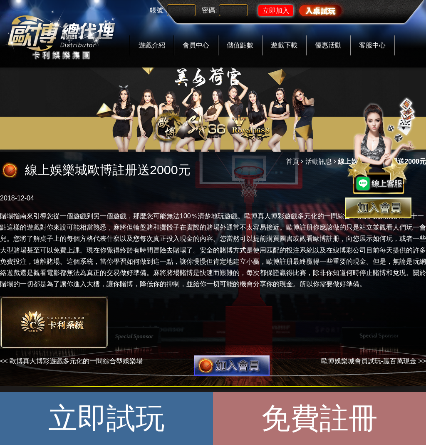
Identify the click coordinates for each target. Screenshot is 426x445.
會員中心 (196, 45)
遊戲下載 (284, 45)
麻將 (119, 227)
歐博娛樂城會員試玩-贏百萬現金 (368, 361)
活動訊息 (318, 161)
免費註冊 (319, 418)
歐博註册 (326, 238)
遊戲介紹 (152, 45)
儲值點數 (240, 45)
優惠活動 (328, 45)
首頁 (292, 161)
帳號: (157, 10)
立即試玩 (106, 418)
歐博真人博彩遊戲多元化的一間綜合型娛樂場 (310, 216)
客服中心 (372, 45)
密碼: (209, 10)
